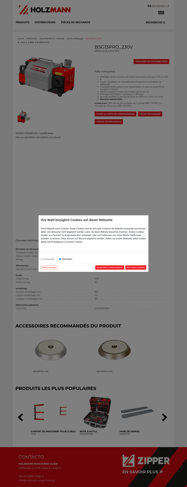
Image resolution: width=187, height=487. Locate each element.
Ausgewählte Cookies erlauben (110, 267)
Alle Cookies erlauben (136, 267)
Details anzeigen (49, 267)
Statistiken (67, 259)
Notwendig (49, 259)
